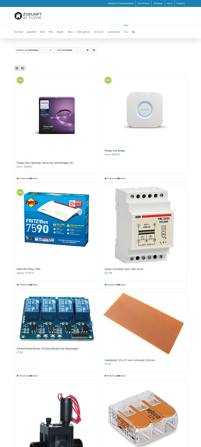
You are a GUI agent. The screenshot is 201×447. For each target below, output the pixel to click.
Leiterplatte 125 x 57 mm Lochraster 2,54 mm (130, 360)
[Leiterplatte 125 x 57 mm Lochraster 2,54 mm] (144, 323)
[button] (133, 31)
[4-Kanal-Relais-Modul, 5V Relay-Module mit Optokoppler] (56, 318)
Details (35, 178)
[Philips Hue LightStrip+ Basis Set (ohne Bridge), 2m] (56, 116)
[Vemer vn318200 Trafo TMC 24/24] (144, 225)
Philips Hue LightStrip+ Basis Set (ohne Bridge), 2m (45, 162)
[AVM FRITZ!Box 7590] (56, 225)
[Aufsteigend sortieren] (50, 50)
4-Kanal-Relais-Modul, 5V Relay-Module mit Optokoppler (47, 348)
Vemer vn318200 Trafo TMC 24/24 (124, 269)
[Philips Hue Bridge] (144, 110)
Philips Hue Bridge (115, 150)
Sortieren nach (27, 50)
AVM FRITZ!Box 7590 (28, 269)
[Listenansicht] (94, 50)
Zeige (64, 50)
